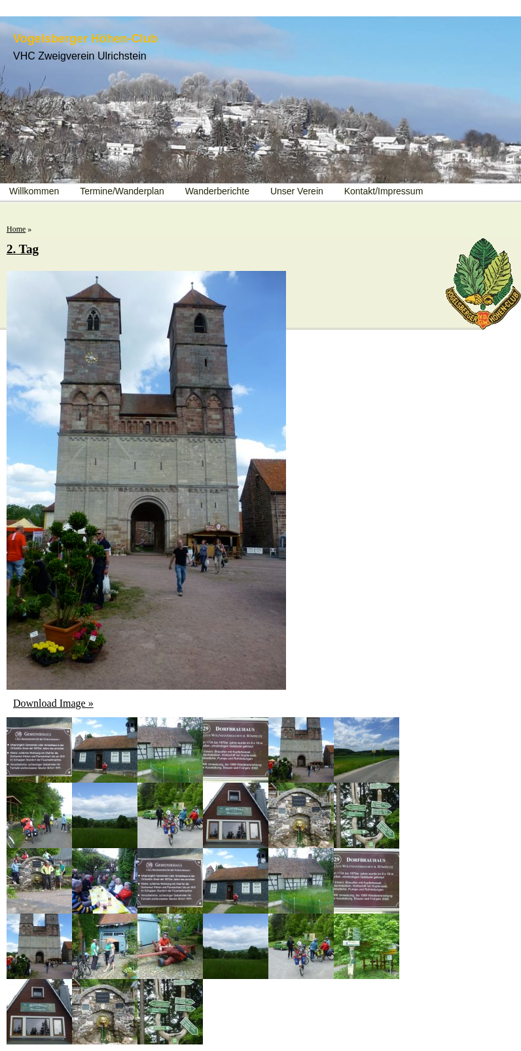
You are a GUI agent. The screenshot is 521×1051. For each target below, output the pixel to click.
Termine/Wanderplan (122, 191)
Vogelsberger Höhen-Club (85, 38)
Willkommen (34, 191)
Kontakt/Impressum (383, 191)
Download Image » (53, 703)
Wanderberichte (217, 191)
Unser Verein (296, 191)
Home (16, 229)
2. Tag (23, 249)
